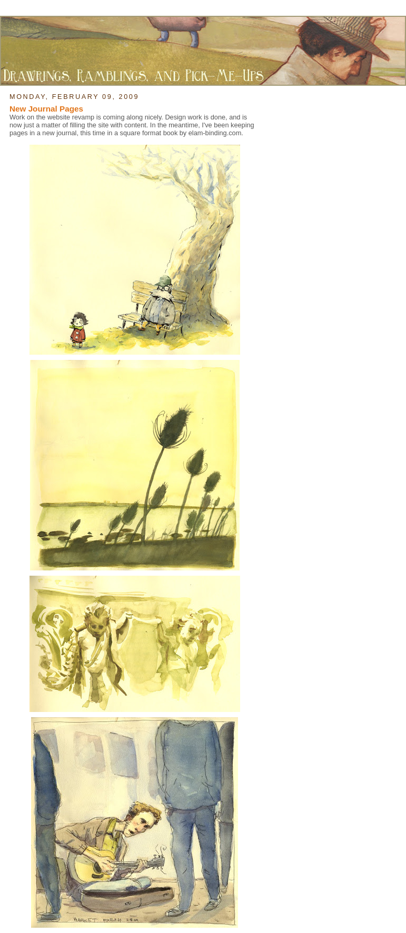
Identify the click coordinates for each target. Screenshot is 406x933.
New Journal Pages (46, 108)
